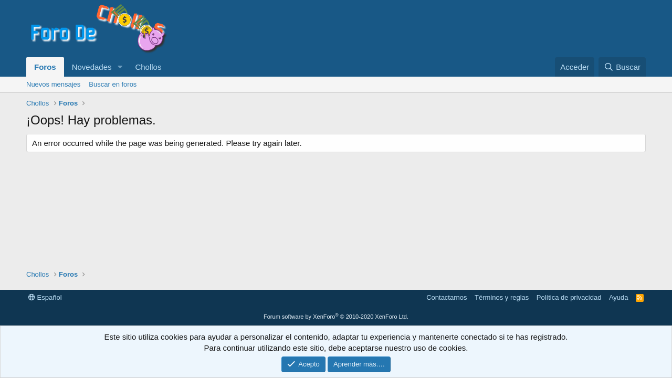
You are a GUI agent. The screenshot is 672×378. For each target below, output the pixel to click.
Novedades (92, 66)
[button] (119, 67)
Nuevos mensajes (53, 84)
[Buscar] (622, 67)
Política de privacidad (569, 297)
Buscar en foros (112, 84)
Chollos (148, 66)
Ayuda (618, 297)
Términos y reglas (502, 297)
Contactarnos (446, 297)
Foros (45, 66)
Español (45, 297)
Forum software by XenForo (336, 316)
